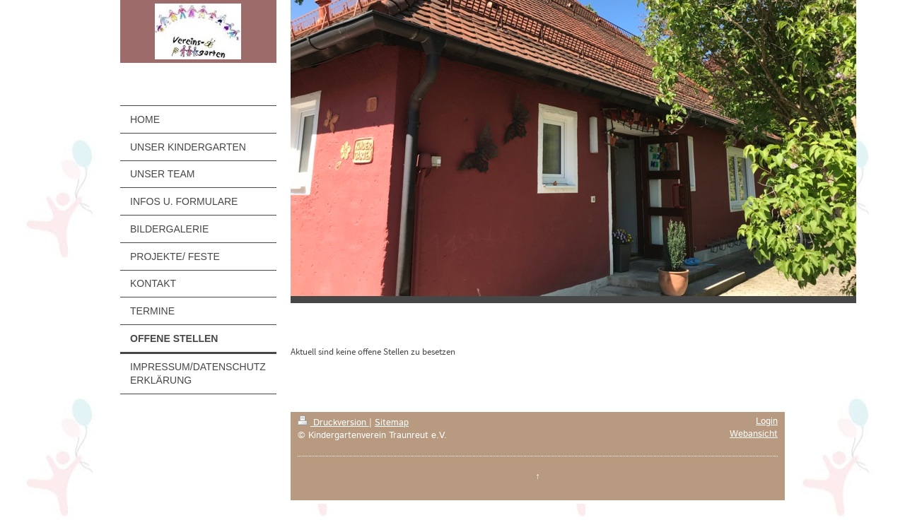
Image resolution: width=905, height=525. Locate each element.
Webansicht (754, 433)
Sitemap (392, 422)
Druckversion (333, 422)
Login (767, 421)
